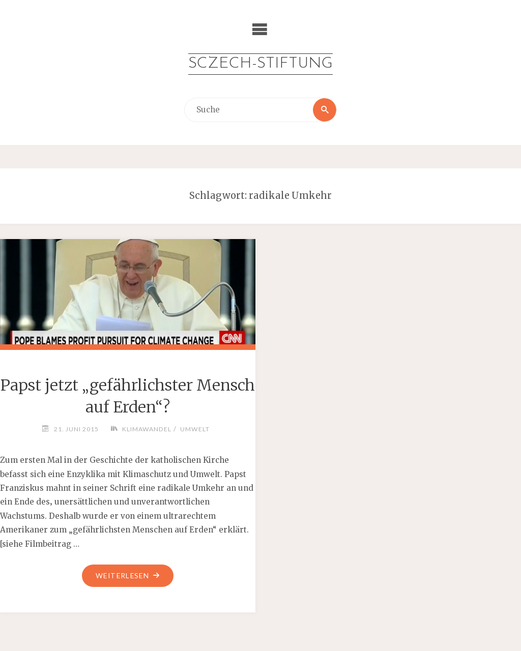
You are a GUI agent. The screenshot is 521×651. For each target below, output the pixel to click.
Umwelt (195, 429)
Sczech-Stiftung (260, 64)
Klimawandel (146, 429)
